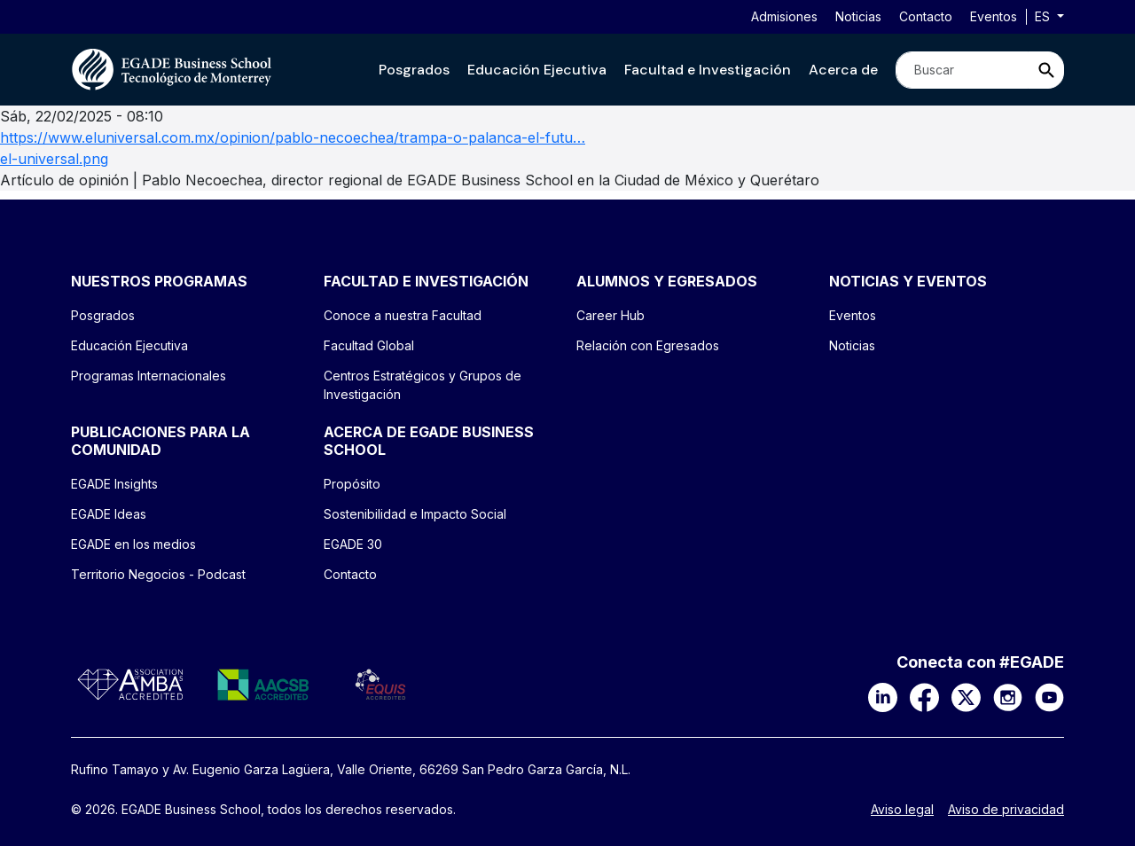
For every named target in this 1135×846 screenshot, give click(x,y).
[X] (966, 696)
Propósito (352, 483)
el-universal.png (54, 159)
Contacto (925, 16)
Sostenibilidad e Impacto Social (415, 513)
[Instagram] (1007, 696)
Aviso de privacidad (1006, 810)
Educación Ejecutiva (537, 69)
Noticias (858, 16)
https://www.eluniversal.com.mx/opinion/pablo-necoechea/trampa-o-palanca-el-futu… (292, 137)
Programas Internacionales (148, 375)
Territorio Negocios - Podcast (158, 574)
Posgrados (414, 69)
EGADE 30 (353, 544)
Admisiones (784, 16)
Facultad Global (369, 345)
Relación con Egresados (647, 345)
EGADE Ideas (108, 513)
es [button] (1044, 16)
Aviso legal (902, 810)
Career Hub (610, 315)
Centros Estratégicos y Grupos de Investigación (422, 385)
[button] (414, 70)
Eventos (993, 16)
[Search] (962, 70)
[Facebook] (924, 696)
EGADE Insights (114, 483)
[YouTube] (1049, 696)
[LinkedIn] (882, 696)
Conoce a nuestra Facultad (402, 315)
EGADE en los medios (133, 544)
